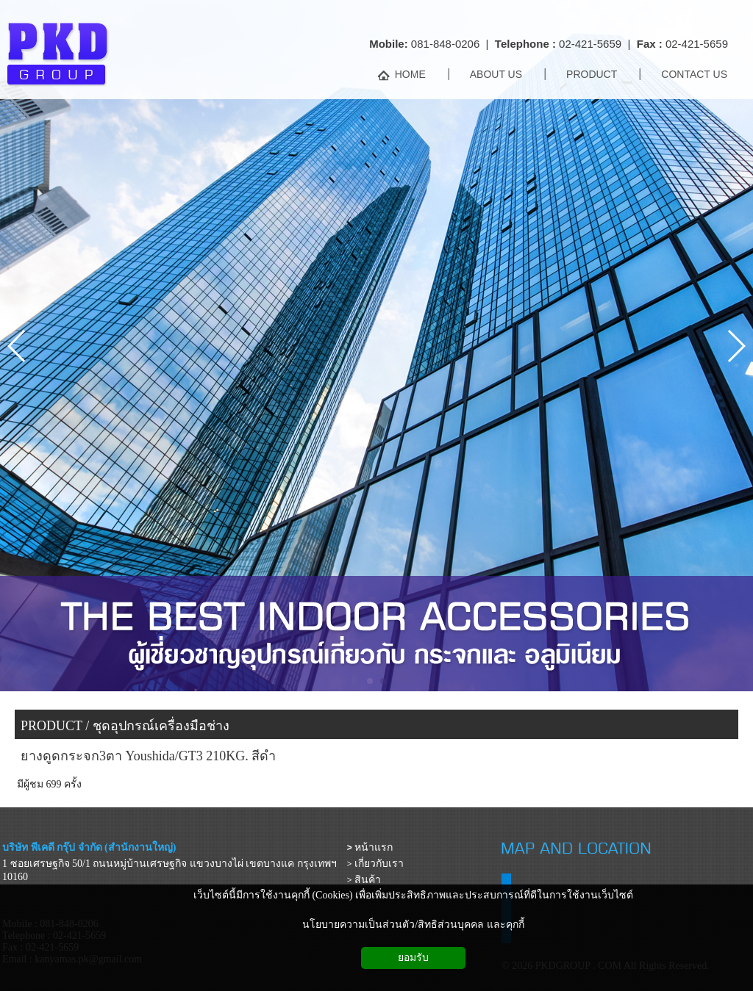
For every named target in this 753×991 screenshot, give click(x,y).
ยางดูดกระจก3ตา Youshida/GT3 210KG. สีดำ (148, 756)
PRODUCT (51, 725)
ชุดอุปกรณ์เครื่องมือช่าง (161, 725)
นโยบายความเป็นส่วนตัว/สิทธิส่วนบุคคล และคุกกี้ (413, 924)
